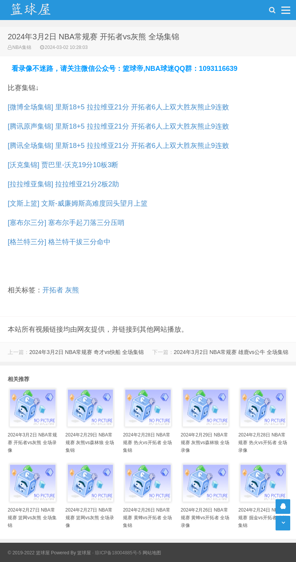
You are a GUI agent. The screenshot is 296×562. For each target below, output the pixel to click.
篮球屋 (84, 552)
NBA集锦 (21, 47)
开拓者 (52, 290)
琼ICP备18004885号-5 (118, 552)
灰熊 (72, 290)
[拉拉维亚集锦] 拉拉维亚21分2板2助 (63, 184)
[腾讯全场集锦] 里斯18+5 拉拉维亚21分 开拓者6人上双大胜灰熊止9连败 (118, 145)
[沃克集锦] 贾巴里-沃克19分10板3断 (63, 165)
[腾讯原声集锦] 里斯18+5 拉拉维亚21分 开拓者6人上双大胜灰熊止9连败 (118, 126)
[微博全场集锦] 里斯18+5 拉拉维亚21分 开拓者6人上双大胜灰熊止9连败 (118, 107)
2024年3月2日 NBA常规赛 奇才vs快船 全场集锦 (86, 352)
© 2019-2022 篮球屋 (29, 552)
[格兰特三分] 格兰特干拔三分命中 (59, 242)
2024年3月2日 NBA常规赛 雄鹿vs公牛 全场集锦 (231, 352)
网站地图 (152, 552)
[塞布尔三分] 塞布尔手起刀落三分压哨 (66, 222)
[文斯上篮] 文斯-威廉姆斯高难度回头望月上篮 (78, 203)
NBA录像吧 (38, 10)
